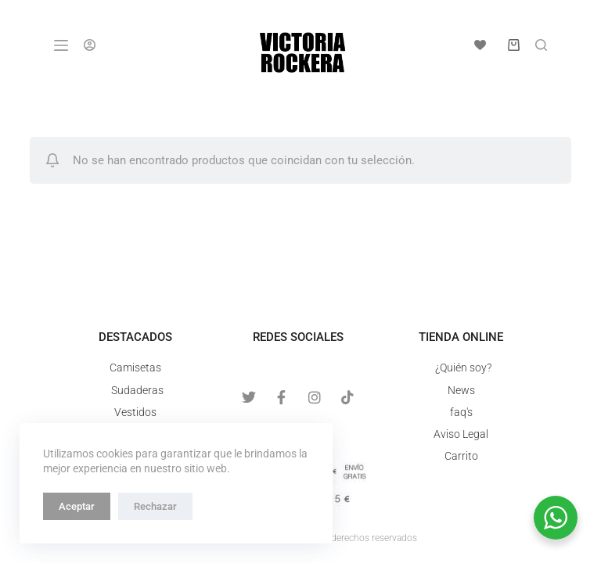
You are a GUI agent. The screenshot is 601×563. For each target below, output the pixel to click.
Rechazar (155, 506)
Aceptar (77, 506)
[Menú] (61, 45)
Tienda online (461, 337)
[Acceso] (89, 45)
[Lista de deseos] (480, 45)
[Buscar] (541, 45)
